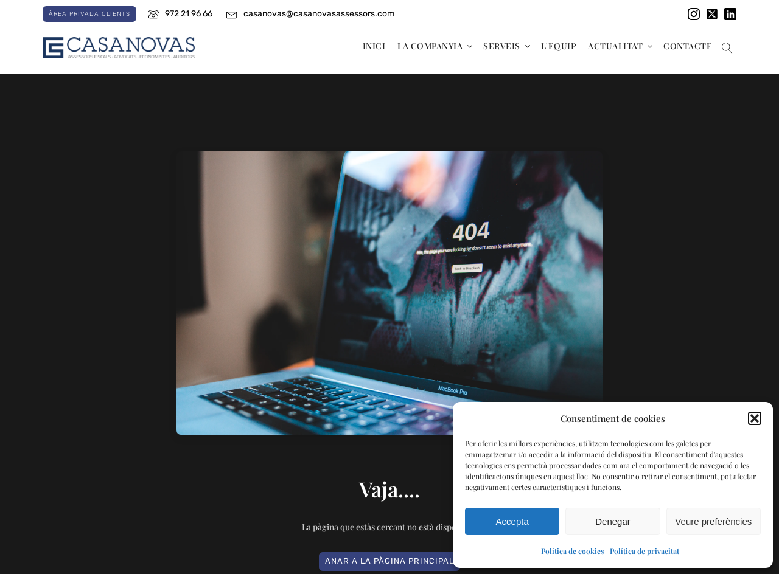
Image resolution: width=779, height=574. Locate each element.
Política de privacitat (644, 551)
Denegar (613, 521)
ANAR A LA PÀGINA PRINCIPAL (389, 560)
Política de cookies (572, 551)
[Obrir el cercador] (727, 48)
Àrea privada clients (89, 14)
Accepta (512, 521)
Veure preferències (713, 521)
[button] (755, 418)
